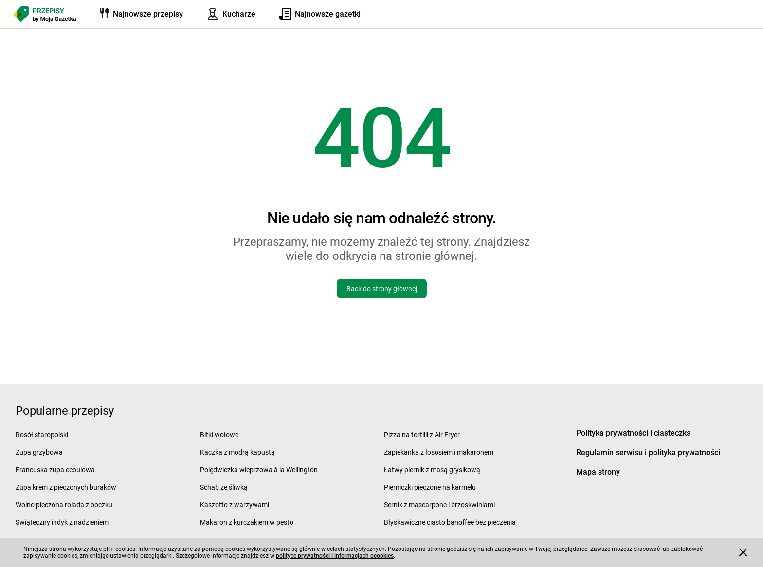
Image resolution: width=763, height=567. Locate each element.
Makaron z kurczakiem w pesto (246, 522)
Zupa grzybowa (39, 452)
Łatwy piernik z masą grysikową (432, 470)
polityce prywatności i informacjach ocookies (335, 555)
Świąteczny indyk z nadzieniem (62, 522)
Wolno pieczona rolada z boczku (64, 505)
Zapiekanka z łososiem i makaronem (438, 452)
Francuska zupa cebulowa (55, 470)
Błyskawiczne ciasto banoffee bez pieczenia (450, 522)
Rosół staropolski (42, 435)
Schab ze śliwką (224, 487)
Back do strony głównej (381, 289)
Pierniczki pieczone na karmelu (430, 487)
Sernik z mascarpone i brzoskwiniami (439, 505)
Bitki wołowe (219, 435)
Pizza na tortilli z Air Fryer (422, 435)
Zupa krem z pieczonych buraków (66, 487)
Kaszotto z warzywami (234, 505)
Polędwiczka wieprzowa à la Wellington (259, 470)
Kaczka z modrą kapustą (237, 452)
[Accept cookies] (743, 552)
